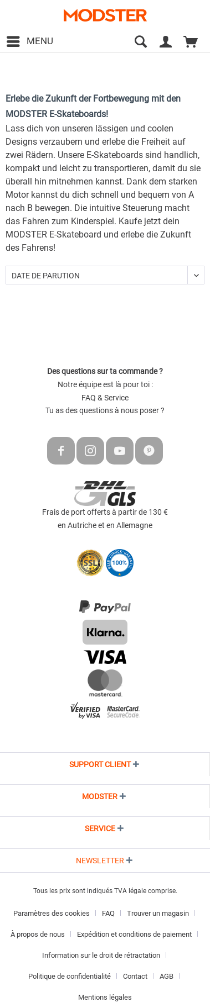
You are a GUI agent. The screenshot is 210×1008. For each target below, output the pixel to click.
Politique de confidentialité (69, 976)
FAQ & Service (105, 397)
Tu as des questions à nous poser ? (105, 410)
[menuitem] (29, 41)
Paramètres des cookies (51, 913)
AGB (166, 976)
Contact (135, 976)
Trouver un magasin (158, 913)
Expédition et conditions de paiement (134, 934)
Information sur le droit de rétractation (101, 955)
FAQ (108, 913)
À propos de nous (38, 934)
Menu (30, 39)
